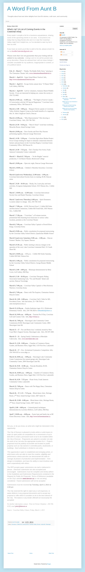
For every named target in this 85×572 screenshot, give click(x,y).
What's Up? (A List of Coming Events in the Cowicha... (69, 109)
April (64, 94)
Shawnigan (48, 524)
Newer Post (10, 553)
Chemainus (13, 524)
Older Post (51, 553)
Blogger (49, 564)
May (64, 92)
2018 (62, 73)
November (65, 86)
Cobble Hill (19, 524)
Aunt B (63, 35)
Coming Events (25, 524)
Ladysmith (43, 524)
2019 (62, 71)
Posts (63, 52)
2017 (62, 75)
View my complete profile (66, 45)
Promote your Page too (65, 65)
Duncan (38, 524)
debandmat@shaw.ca (45, 310)
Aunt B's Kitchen (63, 62)
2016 (62, 78)
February (65, 112)
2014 (62, 82)
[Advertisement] (30, 539)
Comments (64, 54)
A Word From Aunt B (32, 9)
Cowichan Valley (32, 524)
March (64, 96)
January (65, 114)
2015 (62, 80)
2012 (62, 117)
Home (7, 21)
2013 (62, 84)
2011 (62, 119)
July (64, 90)
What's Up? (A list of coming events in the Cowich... (69, 106)
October (65, 88)
